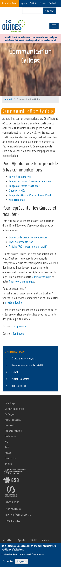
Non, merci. (22, 562)
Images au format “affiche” (24, 186)
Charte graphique (41, 277)
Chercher (49, 10)
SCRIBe (33, 3)
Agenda (23, 3)
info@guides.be (13, 302)
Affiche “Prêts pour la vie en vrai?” (28, 246)
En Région (9, 414)
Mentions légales (13, 419)
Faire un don (10, 458)
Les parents (19, 326)
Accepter (8, 562)
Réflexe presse (19, 385)
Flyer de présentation (21, 242)
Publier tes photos (20, 378)
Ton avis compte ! (13, 430)
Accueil (8, 99)
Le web (15, 371)
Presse (43, 3)
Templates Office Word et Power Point (30, 195)
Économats (10, 425)
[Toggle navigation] (54, 26)
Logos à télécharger (20, 176)
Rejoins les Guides (9, 3)
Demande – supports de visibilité (27, 365)
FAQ (6, 441)
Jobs (7, 447)
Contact (52, 3)
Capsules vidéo (17, 190)
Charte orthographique (21, 281)
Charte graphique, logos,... (24, 358)
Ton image (18, 333)
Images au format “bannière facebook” (30, 181)
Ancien (45, 540)
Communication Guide (15, 351)
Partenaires (10, 436)
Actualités (8, 540)
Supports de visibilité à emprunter (28, 237)
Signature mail (17, 200)
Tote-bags (10, 403)
